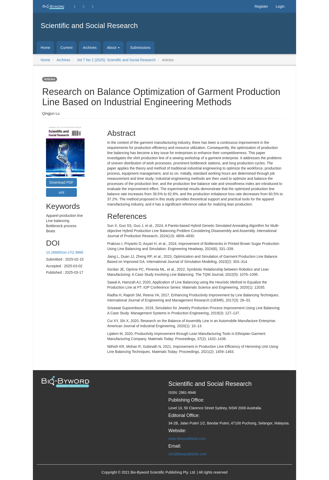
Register (261, 6)
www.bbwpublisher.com (187, 439)
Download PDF (61, 182)
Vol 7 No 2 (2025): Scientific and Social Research (116, 60)
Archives (90, 48)
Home (45, 48)
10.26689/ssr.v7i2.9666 (64, 252)
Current (66, 48)
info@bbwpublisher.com (187, 454)
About (113, 48)
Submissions (140, 48)
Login (280, 6)
